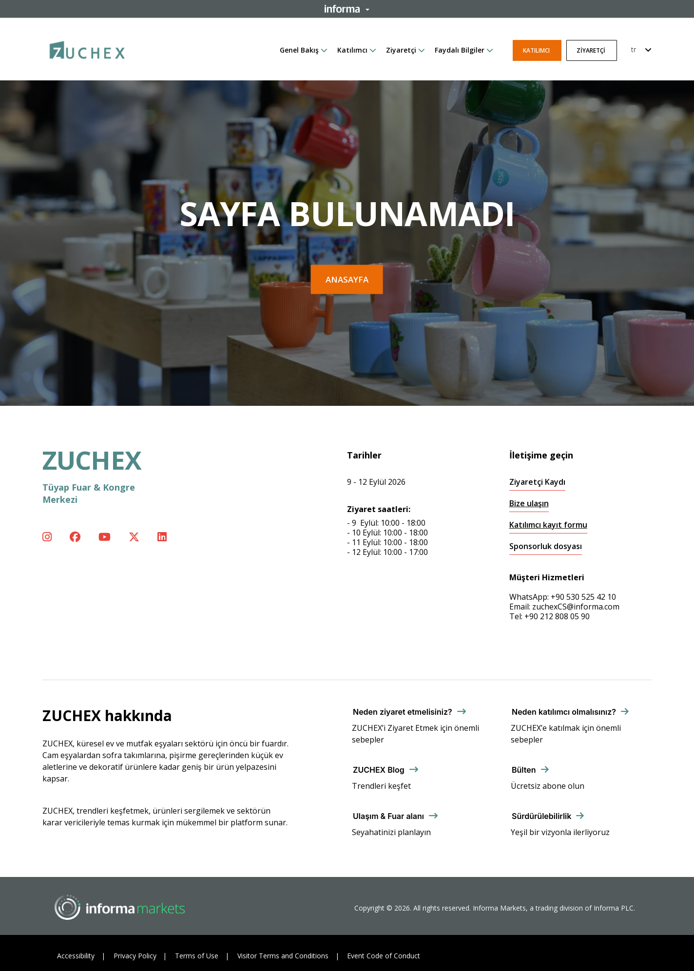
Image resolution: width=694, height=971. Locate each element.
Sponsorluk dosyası (545, 546)
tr (633, 49)
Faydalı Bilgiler (459, 50)
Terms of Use (196, 955)
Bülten (524, 770)
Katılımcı (352, 50)
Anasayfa (347, 279)
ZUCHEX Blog (379, 770)
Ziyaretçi (401, 50)
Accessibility (76, 955)
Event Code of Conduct (383, 955)
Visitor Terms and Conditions (282, 955)
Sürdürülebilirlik (541, 816)
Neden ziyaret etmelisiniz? (402, 712)
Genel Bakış (299, 50)
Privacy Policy (135, 955)
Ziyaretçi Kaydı (537, 482)
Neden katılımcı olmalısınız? (564, 712)
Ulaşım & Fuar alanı (388, 816)
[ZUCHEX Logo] (87, 48)
